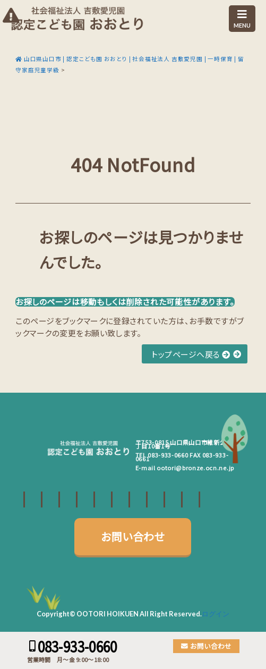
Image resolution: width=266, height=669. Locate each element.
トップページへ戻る (190, 354)
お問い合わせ (133, 536)
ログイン (215, 613)
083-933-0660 (168, 455)
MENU (242, 19)
